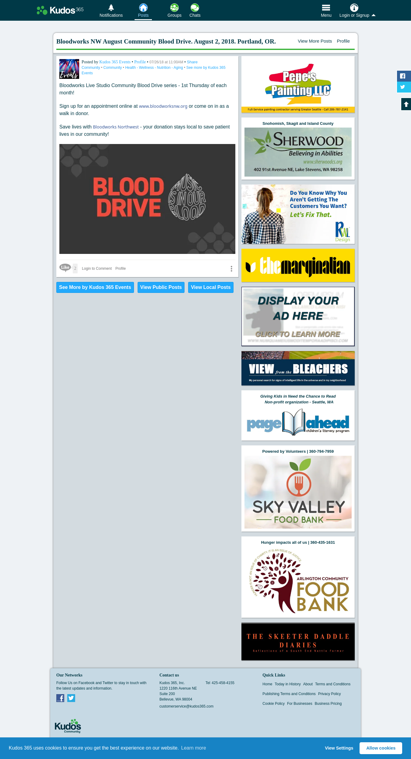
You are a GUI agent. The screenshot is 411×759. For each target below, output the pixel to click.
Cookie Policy (273, 703)
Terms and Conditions (332, 684)
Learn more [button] (193, 747)
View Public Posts (161, 287)
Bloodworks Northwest (116, 127)
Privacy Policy (329, 694)
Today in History (287, 684)
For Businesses (299, 703)
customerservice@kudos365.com (187, 706)
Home (267, 684)
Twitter (71, 697)
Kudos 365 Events (115, 62)
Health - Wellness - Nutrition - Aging (154, 67)
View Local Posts (210, 287)
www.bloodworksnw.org (163, 106)
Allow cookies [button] (380, 748)
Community (91, 67)
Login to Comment (97, 268)
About (308, 684)
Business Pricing (328, 703)
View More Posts (315, 41)
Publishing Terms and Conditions (289, 694)
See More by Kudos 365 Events (95, 287)
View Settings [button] (339, 748)
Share (192, 62)
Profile (343, 41)
